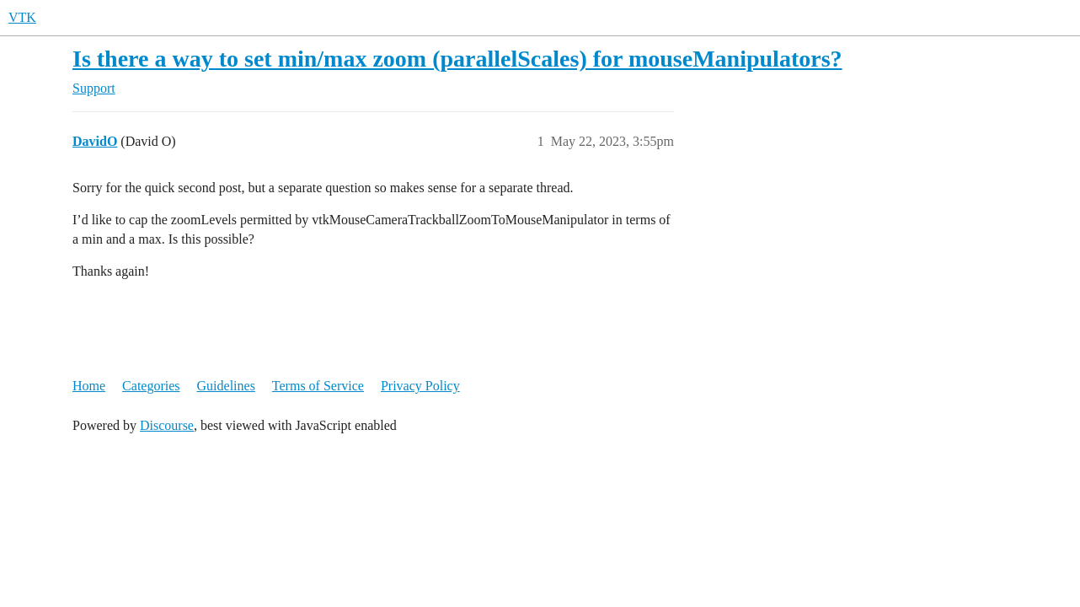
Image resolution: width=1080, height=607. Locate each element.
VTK (22, 17)
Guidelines (226, 386)
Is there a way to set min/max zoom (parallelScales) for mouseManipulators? (457, 59)
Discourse (167, 425)
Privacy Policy (420, 386)
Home (88, 386)
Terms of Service (318, 386)
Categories (150, 386)
